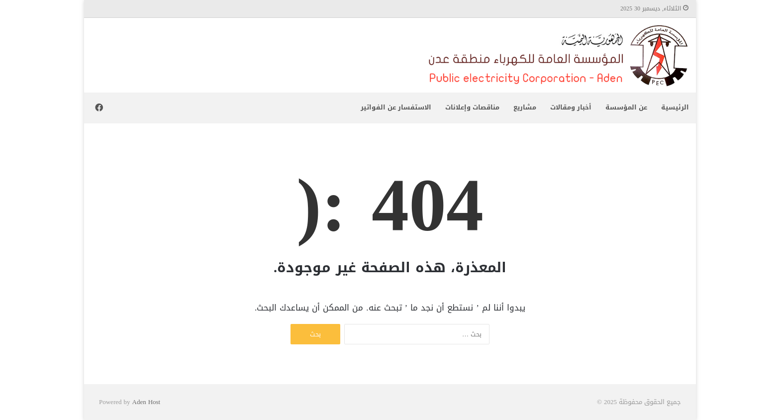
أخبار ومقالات (570, 107)
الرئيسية (675, 107)
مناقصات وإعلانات (472, 107)
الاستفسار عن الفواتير (396, 107)
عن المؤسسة (626, 107)
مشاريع (524, 107)
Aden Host (146, 402)
